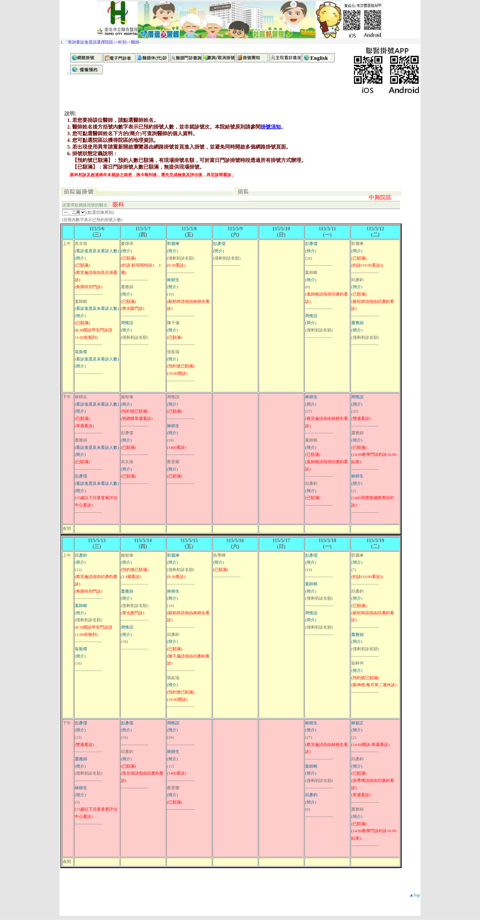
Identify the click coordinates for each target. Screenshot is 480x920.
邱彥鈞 (81, 555)
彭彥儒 (219, 243)
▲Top (414, 895)
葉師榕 (81, 605)
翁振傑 (81, 351)
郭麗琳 (173, 243)
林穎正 (357, 723)
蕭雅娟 (357, 322)
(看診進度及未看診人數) (97, 250)
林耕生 (173, 279)
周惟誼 (127, 322)
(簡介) (80, 258)
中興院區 (380, 197)
